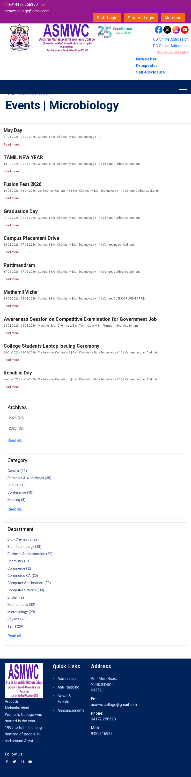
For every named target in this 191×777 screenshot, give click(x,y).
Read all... (15, 440)
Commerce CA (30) (22, 576)
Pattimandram (19, 265)
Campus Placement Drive (31, 238)
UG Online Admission (171, 39)
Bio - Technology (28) (24, 547)
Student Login (141, 17)
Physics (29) (17, 619)
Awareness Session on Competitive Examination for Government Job (80, 319)
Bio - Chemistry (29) (23, 539)
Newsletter (147, 59)
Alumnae (172, 17)
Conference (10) (20, 493)
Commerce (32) (19, 568)
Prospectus (147, 65)
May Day (13, 130)
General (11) (17, 471)
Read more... (12, 144)
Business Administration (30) (29, 554)
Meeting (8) (16, 500)
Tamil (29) (15, 626)
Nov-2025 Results (172, 52)
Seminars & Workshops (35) (29, 478)
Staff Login (107, 17)
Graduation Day (21, 211)
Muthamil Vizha (20, 292)
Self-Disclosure (150, 72)
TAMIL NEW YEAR (23, 157)
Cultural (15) (17, 485)
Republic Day (18, 373)
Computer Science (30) (25, 590)
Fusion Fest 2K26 (22, 184)
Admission (67, 678)
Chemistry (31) (18, 561)
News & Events (64, 699)
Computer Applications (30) (29, 583)
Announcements (69, 710)
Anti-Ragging (68, 687)
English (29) (16, 597)
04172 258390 (103, 719)
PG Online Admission (171, 46)
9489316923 (102, 733)
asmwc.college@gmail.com (27, 11)
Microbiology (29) (21, 612)
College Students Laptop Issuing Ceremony (51, 346)
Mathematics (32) (21, 605)
